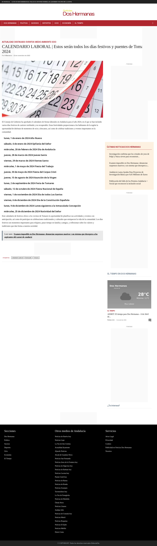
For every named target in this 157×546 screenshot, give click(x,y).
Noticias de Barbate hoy (63, 470)
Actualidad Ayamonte (62, 447)
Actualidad (8, 42)
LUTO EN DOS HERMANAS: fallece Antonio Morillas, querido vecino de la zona (42, 1)
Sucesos (35, 23)
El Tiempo (79, 23)
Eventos (30, 42)
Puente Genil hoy (61, 477)
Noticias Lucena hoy (62, 473)
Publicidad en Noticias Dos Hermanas (118, 447)
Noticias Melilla (60, 528)
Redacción (111, 320)
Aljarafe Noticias (61, 451)
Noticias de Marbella (62, 499)
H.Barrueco (8, 55)
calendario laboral (17, 258)
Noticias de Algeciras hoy (64, 466)
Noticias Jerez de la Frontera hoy (66, 462)
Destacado (19, 42)
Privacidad (109, 440)
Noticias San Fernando (63, 458)
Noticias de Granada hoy (63, 514)
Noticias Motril (60, 517)
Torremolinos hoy (61, 492)
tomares (36, 258)
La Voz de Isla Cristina (63, 444)
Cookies (108, 444)
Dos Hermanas (10, 23)
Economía (66, 23)
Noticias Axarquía (61, 488)
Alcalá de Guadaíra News (63, 455)
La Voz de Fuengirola (62, 495)
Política (23, 23)
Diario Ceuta (59, 532)
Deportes (46, 23)
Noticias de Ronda (61, 484)
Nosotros (108, 451)
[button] (153, 23)
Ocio (57, 23)
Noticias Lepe (60, 440)
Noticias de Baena (61, 481)
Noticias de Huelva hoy (63, 436)
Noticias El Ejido (61, 525)
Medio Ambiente (43, 42)
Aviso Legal (109, 436)
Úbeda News (59, 503)
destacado (28, 258)
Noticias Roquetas (61, 521)
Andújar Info (59, 510)
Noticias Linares (60, 506)
